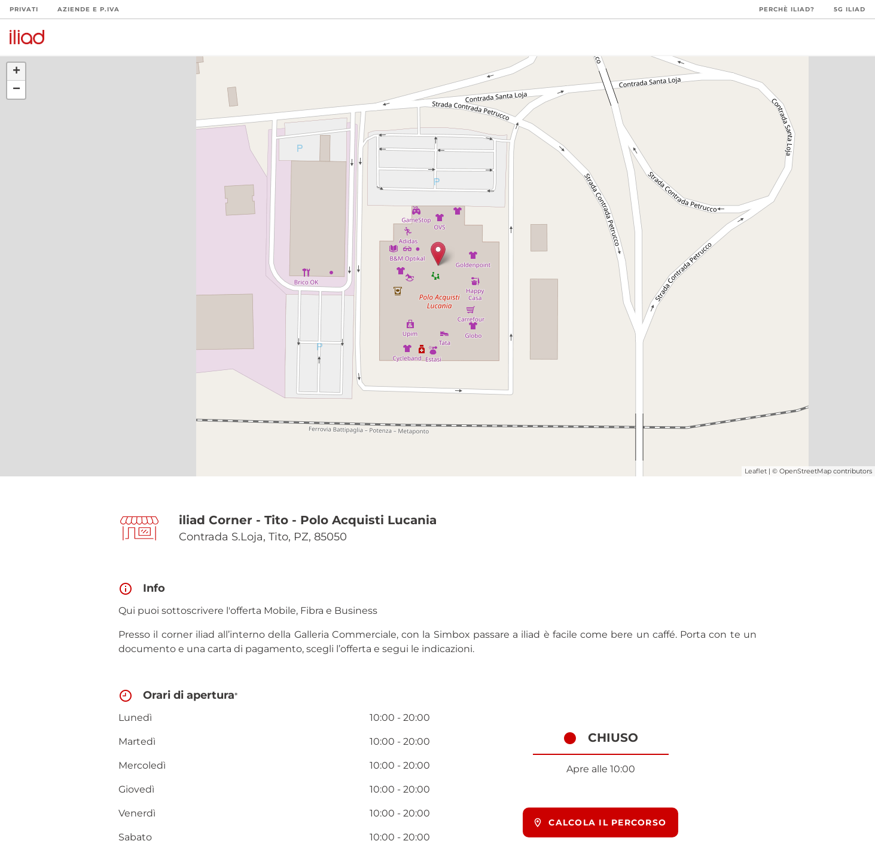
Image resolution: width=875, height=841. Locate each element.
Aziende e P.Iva (88, 9)
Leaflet (756, 471)
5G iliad (849, 9)
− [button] (16, 90)
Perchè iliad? (787, 9)
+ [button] (16, 72)
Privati (24, 9)
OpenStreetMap (805, 471)
